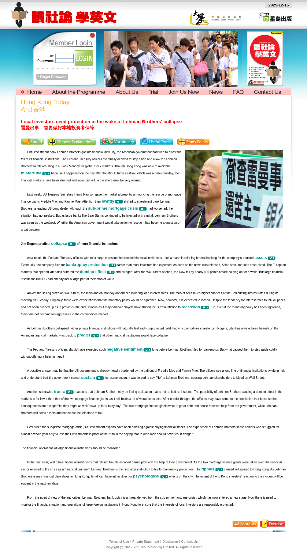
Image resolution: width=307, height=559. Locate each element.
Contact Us (189, 541)
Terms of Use (119, 541)
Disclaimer (170, 541)
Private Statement (145, 541)
